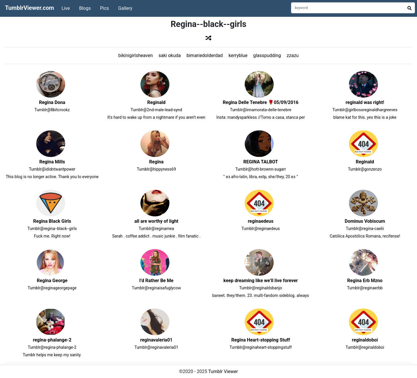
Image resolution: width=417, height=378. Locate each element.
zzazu (293, 55)
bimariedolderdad (204, 55)
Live (66, 8)
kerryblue (237, 55)
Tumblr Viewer (223, 371)
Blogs (85, 8)
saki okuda (170, 55)
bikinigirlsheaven (135, 55)
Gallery (125, 8)
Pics (104, 8)
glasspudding (267, 55)
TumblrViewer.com (29, 7)
